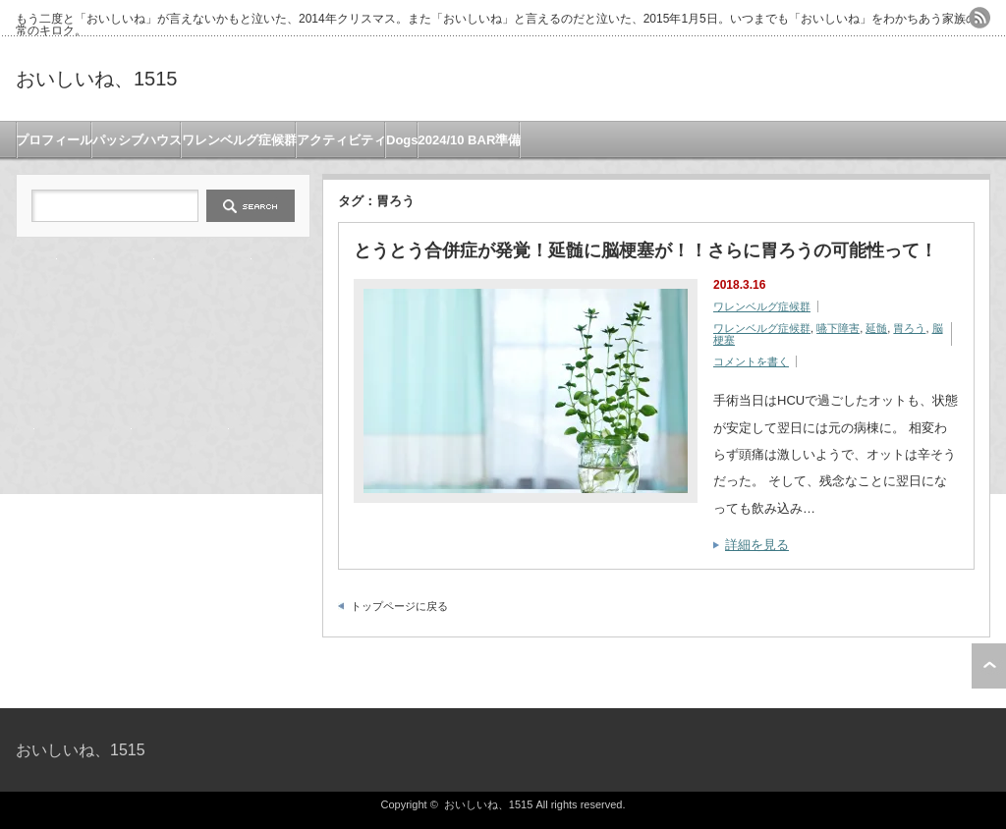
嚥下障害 (838, 328)
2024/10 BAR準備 (470, 140)
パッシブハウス (137, 140)
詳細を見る (757, 544)
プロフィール (54, 140)
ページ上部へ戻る (989, 666)
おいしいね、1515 (97, 78)
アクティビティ (341, 140)
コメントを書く (751, 361)
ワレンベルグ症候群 (239, 140)
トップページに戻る (399, 606)
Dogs (402, 140)
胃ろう (909, 328)
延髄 (876, 328)
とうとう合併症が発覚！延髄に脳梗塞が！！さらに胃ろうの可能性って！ (645, 250)
